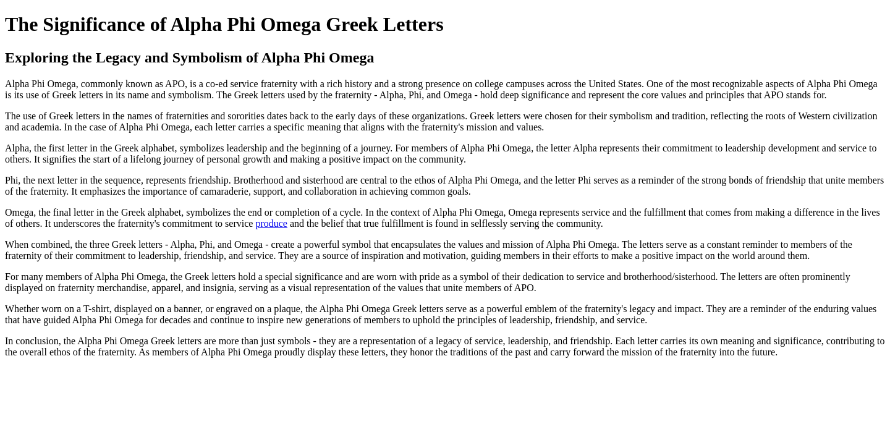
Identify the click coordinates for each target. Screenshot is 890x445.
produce (271, 223)
